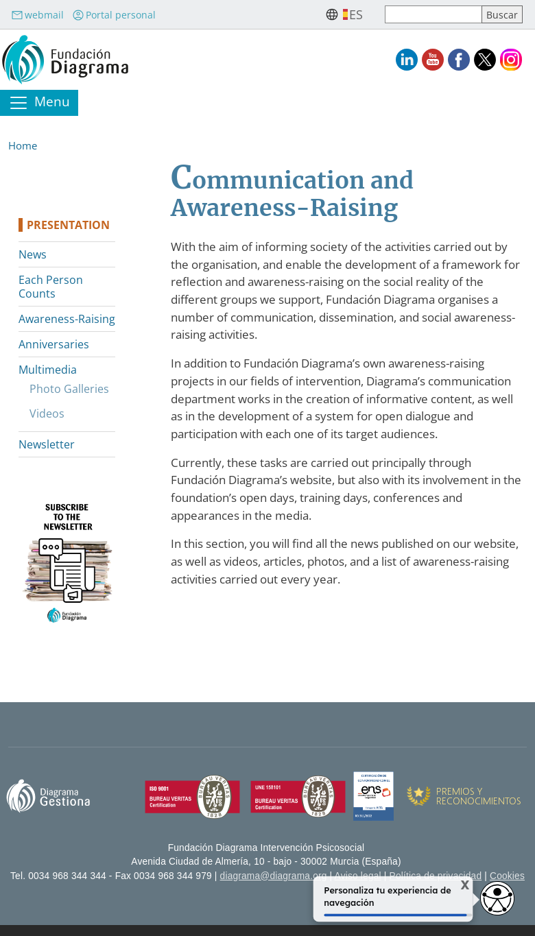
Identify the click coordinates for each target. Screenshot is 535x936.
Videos (46, 413)
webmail (37, 14)
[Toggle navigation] (39, 103)
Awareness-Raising (67, 318)
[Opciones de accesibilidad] (497, 898)
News (33, 254)
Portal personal (114, 14)
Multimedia (48, 369)
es (356, 14)
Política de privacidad (436, 876)
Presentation (68, 225)
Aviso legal (358, 876)
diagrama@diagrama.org (273, 876)
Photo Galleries (69, 388)
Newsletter (47, 444)
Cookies (507, 876)
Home (22, 145)
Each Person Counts (51, 286)
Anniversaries (54, 344)
